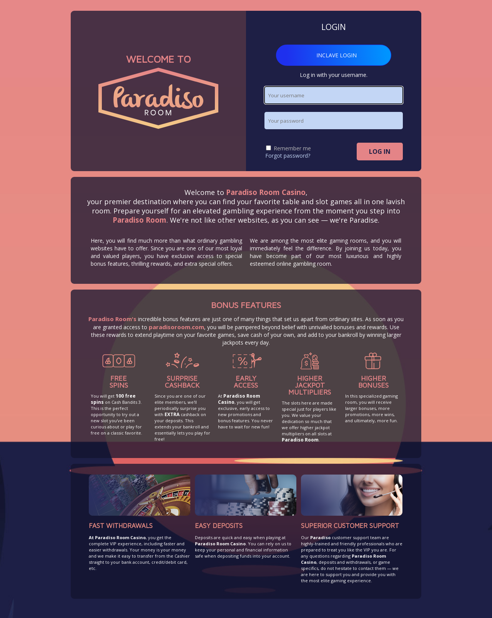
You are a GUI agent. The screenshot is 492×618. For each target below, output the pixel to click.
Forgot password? (287, 155)
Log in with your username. (333, 74)
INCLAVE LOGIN (336, 55)
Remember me (288, 148)
